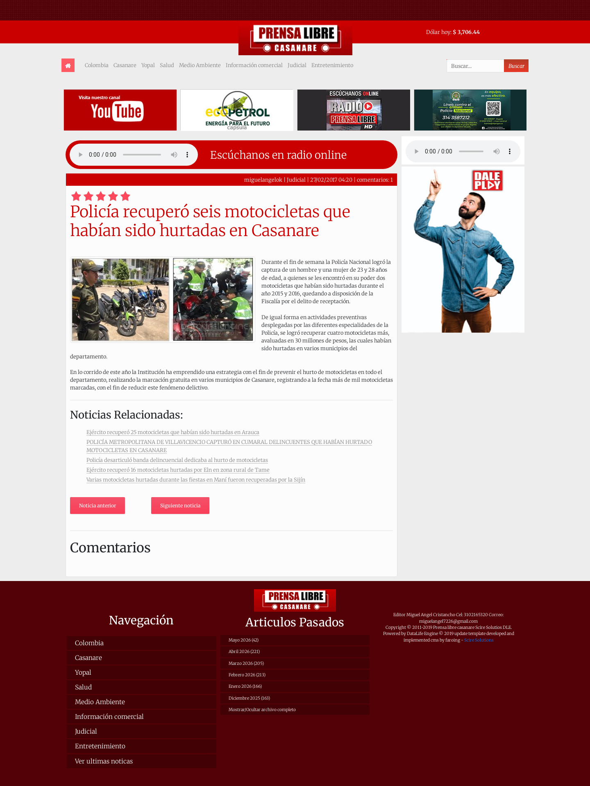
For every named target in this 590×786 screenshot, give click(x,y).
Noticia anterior (97, 505)
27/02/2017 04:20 (331, 179)
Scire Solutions (479, 640)
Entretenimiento (332, 65)
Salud (167, 65)
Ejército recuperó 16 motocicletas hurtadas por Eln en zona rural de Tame (178, 469)
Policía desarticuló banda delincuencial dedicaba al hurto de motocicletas (177, 460)
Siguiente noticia (180, 505)
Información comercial (254, 65)
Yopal (148, 65)
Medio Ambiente (200, 65)
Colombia (97, 65)
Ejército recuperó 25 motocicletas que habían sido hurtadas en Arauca (172, 432)
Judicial (297, 65)
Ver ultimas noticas (104, 761)
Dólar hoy (438, 32)
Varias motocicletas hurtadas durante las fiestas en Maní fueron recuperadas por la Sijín (195, 479)
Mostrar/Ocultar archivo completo (262, 709)
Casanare (124, 65)
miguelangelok (263, 179)
